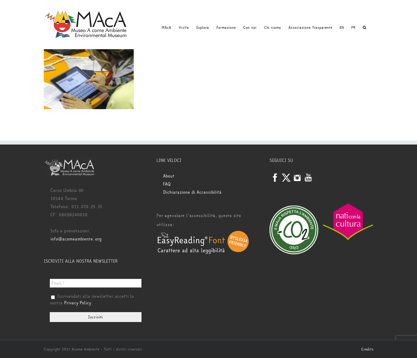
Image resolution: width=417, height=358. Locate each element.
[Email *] (96, 283)
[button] (364, 27)
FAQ (167, 184)
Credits (367, 349)
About (168, 176)
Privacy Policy (77, 303)
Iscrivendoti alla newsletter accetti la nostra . (92, 300)
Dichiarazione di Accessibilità (192, 192)
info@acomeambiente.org (76, 239)
